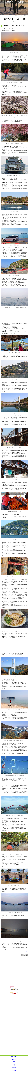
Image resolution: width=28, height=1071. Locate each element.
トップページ (3, 15)
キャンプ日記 (15, 15)
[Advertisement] (14, 1048)
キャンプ (9, 15)
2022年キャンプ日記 (22, 15)
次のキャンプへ (24, 952)
